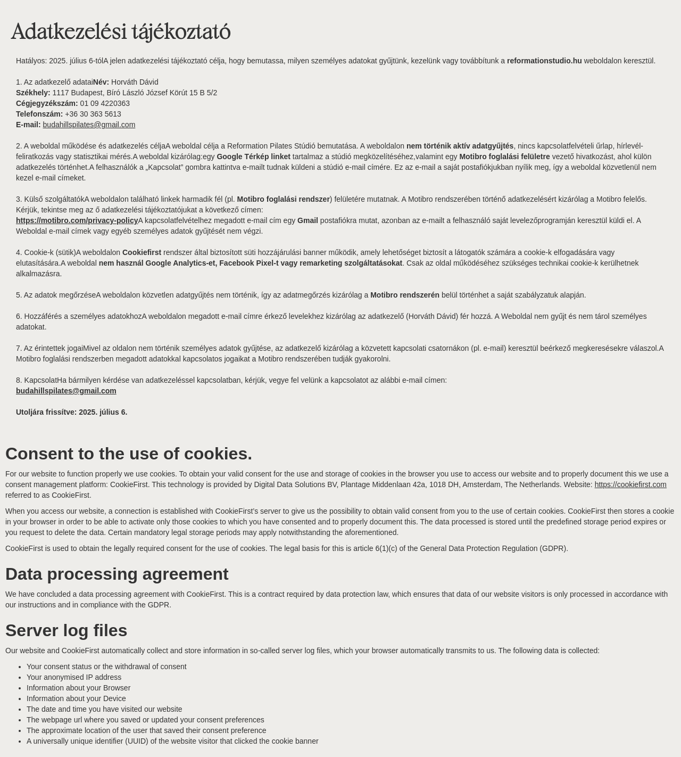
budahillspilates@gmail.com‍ (89, 124)
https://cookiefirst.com (631, 484)
